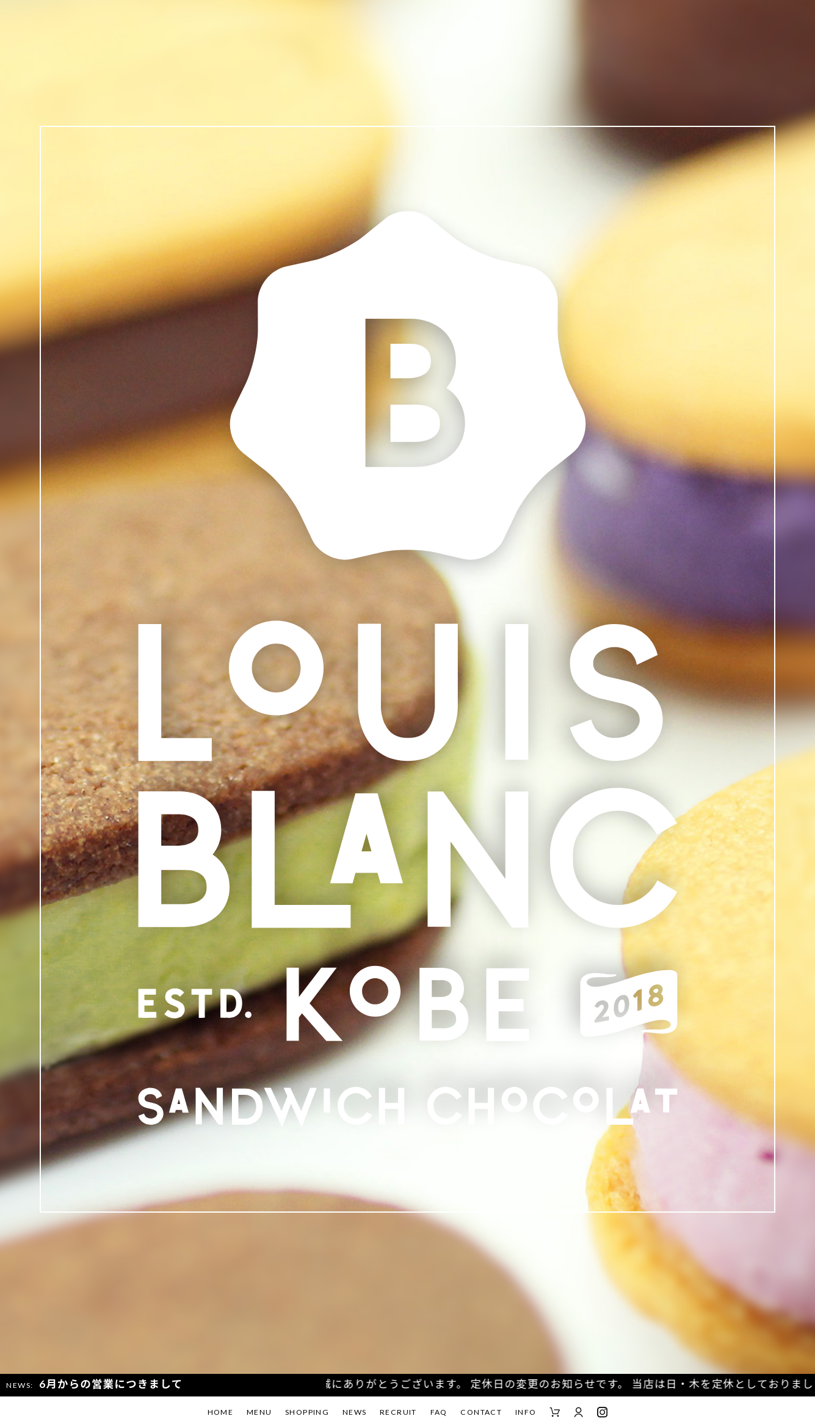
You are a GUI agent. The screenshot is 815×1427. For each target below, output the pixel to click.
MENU (259, 1412)
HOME (221, 1412)
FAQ (438, 1412)
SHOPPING (307, 1412)
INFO (526, 1412)
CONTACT (481, 1412)
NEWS (354, 1412)
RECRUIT (398, 1412)
